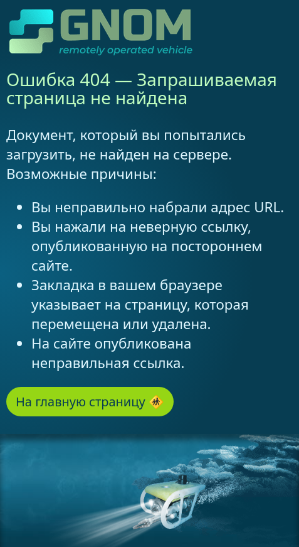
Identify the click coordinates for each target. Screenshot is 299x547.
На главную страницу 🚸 (90, 401)
